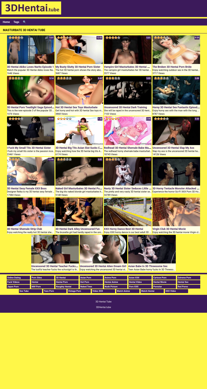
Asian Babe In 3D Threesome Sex (147, 266)
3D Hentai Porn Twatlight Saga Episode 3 (31, 107)
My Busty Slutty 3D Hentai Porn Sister (77, 66)
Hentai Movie (159, 282)
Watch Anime (123, 291)
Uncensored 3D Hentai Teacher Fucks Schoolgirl (59, 266)
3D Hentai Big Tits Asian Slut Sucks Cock (79, 147)
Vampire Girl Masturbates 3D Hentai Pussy (129, 66)
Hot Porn (84, 282)
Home (6, 21)
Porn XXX (133, 286)
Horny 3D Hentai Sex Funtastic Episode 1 (176, 107)
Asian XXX (134, 277)
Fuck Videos (13, 282)
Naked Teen (86, 286)
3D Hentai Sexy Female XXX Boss (27, 188)
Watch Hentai (147, 291)
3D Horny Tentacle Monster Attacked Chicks (178, 188)
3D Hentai (61, 277)
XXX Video (171, 291)
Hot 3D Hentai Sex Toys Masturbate (76, 107)
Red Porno (183, 286)
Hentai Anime (111, 282)
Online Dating (14, 277)
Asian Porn (85, 277)
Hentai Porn (62, 282)
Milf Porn (36, 286)
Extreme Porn (184, 277)
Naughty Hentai (63, 286)
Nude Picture (111, 286)
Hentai (35, 282)
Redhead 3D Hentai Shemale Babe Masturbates (132, 147)
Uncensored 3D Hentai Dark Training (125, 107)
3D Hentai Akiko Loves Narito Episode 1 (30, 66)
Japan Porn (13, 286)
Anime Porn (110, 277)
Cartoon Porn (160, 277)
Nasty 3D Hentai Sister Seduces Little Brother (131, 188)
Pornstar (157, 286)
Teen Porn (49, 291)
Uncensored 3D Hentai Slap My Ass (173, 147)
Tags (16, 21)
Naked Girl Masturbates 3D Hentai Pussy (79, 188)
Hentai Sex (183, 282)
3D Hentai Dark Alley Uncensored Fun (77, 228)
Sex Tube (24, 291)
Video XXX (98, 291)
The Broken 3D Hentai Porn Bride (172, 66)
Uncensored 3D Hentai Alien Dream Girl (103, 266)
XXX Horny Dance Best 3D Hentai (123, 228)
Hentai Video (135, 282)
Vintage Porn (74, 291)
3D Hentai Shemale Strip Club (24, 228)
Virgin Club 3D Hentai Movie (169, 228)
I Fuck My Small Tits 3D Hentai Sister (29, 147)
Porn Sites (37, 277)
